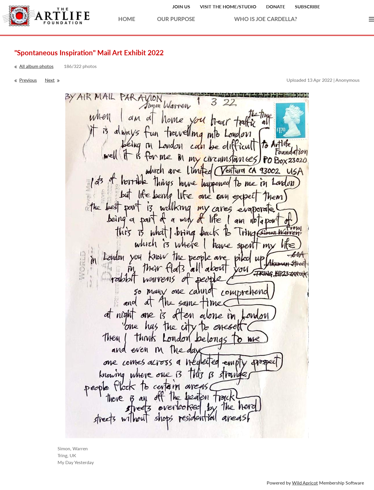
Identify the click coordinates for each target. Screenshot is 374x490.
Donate (275, 6)
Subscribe (307, 6)
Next (50, 80)
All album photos (36, 66)
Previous (28, 80)
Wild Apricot (305, 482)
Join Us (181, 6)
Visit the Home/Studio (228, 6)
